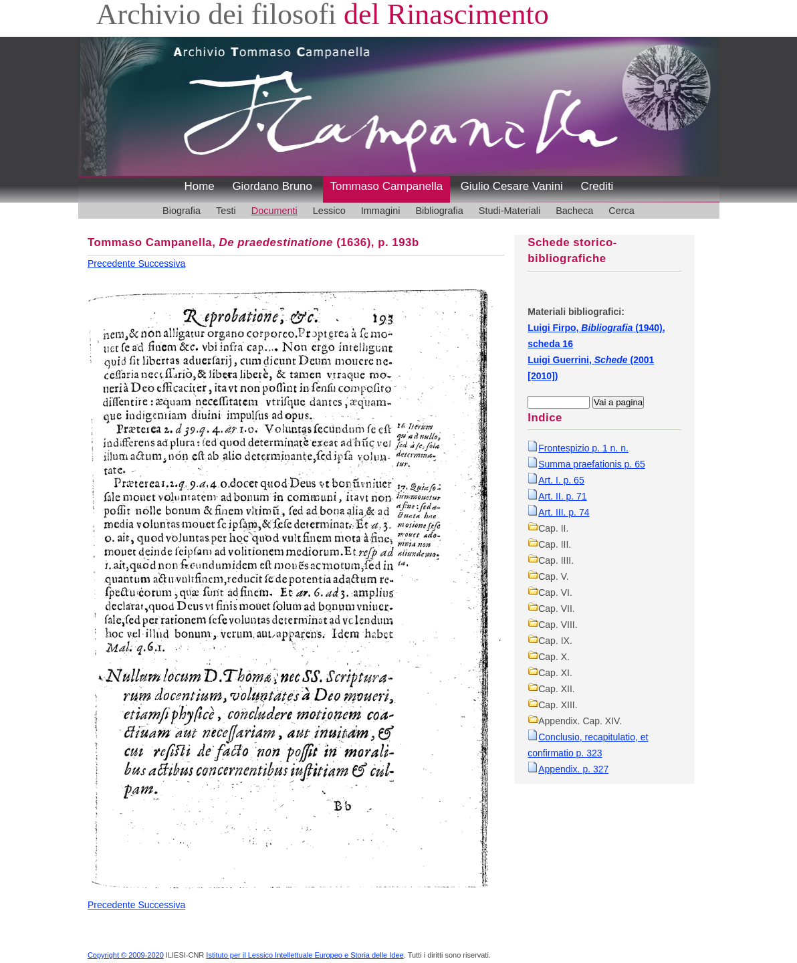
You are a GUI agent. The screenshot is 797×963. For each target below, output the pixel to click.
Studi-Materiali (509, 210)
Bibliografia (439, 210)
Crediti (596, 186)
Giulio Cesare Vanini (512, 186)
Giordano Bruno (272, 186)
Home (200, 186)
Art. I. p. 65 (561, 480)
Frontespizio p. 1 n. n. (583, 448)
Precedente (113, 263)
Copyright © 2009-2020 (126, 955)
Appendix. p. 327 (573, 769)
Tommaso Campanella (386, 186)
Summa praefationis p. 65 (591, 464)
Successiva (161, 263)
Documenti (274, 210)
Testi (226, 210)
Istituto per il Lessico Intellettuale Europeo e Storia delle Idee (304, 955)
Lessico (329, 210)
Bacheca (574, 210)
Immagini (381, 210)
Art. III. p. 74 (563, 512)
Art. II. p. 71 (562, 496)
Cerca (621, 210)
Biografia (181, 210)
